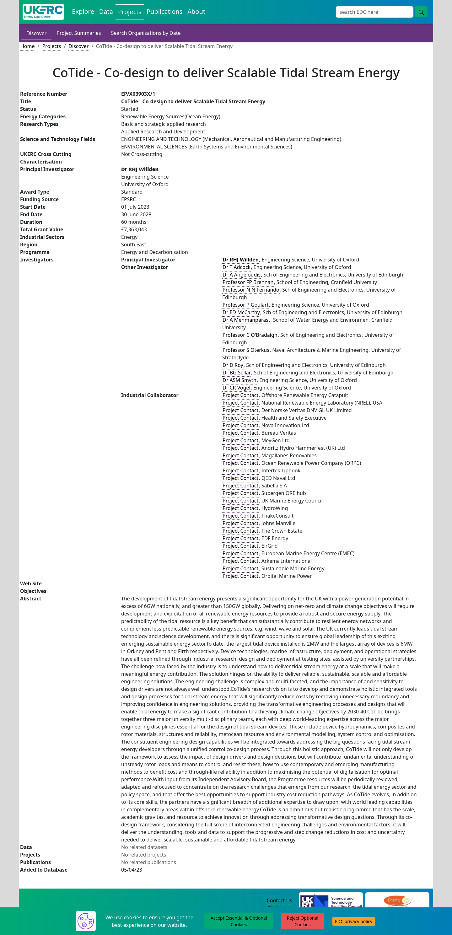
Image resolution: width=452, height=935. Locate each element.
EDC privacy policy (353, 921)
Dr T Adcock (236, 267)
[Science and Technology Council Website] (331, 900)
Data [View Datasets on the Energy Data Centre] (106, 11)
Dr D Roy (233, 365)
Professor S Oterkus (246, 350)
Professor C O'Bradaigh (250, 334)
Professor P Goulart (246, 304)
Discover (36, 33)
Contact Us (279, 900)
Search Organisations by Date (146, 33)
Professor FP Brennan (248, 282)
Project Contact (240, 395)
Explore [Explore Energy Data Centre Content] (83, 11)
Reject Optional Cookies (302, 921)
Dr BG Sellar (237, 372)
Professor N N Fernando (251, 289)
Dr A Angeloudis (242, 274)
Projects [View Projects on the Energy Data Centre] (130, 12)
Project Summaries (78, 33)
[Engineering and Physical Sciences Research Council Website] (397, 900)
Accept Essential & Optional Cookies (239, 921)
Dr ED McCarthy (241, 312)
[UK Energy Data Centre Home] (43, 12)
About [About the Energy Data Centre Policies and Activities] (196, 11)
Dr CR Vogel (236, 387)
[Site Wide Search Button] (421, 11)
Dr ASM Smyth (239, 380)
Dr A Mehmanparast (246, 319)
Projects (51, 46)
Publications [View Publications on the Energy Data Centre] (164, 11)
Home (27, 46)
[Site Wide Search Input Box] (375, 12)
